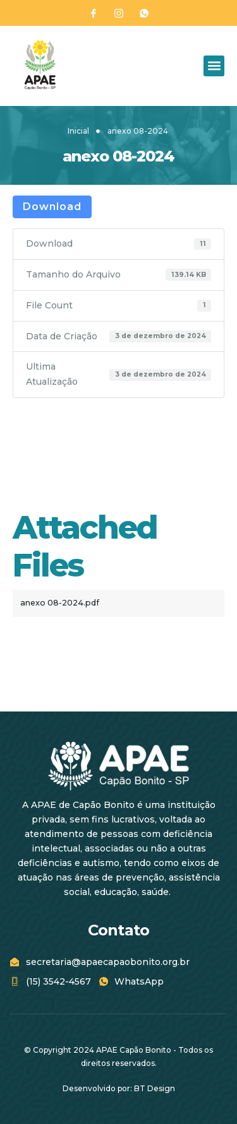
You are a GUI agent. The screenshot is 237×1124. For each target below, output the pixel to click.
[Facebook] (93, 13)
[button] (214, 66)
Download (52, 207)
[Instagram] (118, 13)
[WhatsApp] (144, 13)
